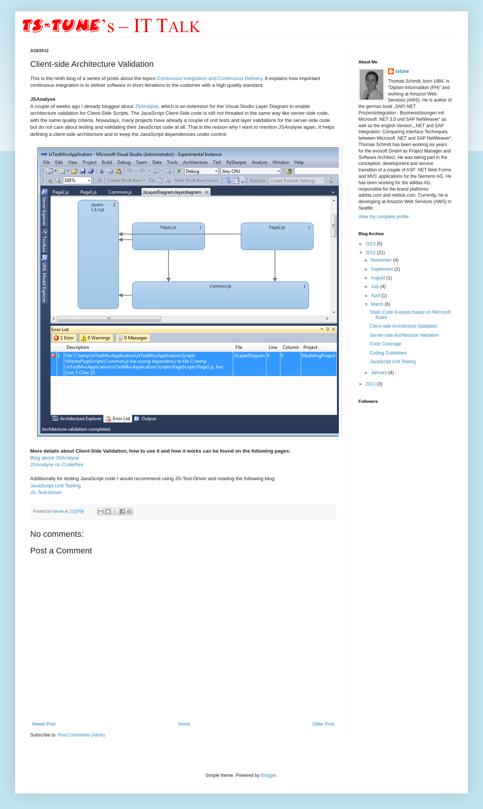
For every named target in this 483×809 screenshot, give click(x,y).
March (378, 304)
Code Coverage (385, 344)
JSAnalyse (146, 106)
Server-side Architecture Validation (404, 335)
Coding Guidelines (388, 353)
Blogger (268, 775)
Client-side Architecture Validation (403, 326)
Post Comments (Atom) (81, 735)
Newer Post (43, 724)
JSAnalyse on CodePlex (56, 464)
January (379, 372)
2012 (371, 252)
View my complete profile (383, 216)
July (375, 286)
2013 (371, 244)
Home (184, 724)
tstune (58, 511)
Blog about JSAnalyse (54, 458)
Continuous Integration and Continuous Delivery (209, 78)
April (376, 295)
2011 (371, 384)
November (382, 260)
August (378, 277)
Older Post (323, 724)
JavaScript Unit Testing (55, 485)
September (382, 269)
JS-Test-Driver (46, 492)
